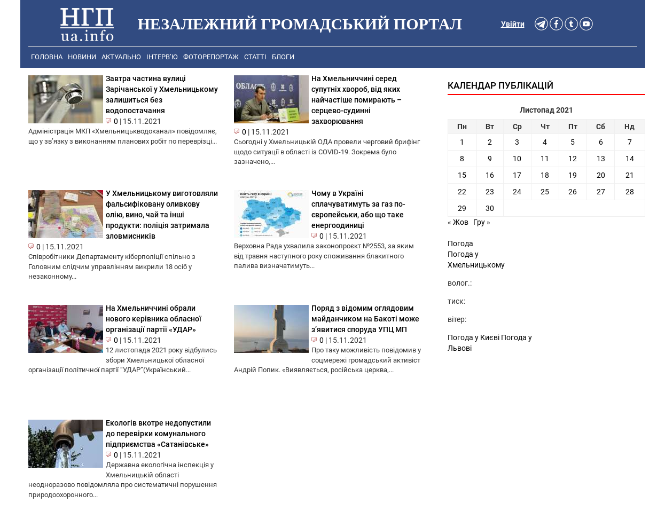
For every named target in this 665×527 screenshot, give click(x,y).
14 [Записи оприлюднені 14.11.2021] (629, 158)
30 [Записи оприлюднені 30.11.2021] (490, 208)
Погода (460, 243)
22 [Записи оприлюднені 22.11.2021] (462, 191)
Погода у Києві (473, 337)
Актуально (121, 57)
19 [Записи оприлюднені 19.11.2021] (572, 175)
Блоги (283, 57)
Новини (82, 57)
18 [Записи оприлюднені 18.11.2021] (545, 175)
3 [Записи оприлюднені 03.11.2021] (517, 142)
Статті (255, 57)
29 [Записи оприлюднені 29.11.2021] (462, 208)
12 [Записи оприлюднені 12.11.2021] (572, 158)
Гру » (481, 222)
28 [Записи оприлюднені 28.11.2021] (629, 191)
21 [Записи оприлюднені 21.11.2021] (629, 175)
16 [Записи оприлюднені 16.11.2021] (490, 175)
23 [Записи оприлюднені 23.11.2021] (490, 191)
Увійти (513, 24)
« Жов (458, 222)
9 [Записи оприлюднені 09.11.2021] (490, 158)
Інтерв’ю (162, 57)
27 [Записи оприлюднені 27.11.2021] (601, 191)
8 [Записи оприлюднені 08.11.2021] (462, 158)
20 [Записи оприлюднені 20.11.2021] (601, 175)
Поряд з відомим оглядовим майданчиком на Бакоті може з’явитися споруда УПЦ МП (365, 319)
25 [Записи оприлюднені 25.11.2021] (545, 191)
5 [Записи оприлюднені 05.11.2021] (572, 142)
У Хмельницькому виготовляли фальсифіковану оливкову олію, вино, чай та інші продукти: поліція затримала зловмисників (162, 214)
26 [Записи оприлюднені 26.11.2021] (572, 191)
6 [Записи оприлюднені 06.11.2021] (601, 142)
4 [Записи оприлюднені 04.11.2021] (545, 142)
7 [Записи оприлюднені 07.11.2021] (630, 142)
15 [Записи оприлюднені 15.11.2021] (462, 175)
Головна (46, 57)
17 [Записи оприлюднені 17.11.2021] (517, 175)
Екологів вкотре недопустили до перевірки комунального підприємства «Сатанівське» (158, 434)
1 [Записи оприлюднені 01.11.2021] (462, 142)
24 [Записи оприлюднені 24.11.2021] (517, 191)
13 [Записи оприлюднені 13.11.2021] (601, 158)
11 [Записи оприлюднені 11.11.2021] (545, 158)
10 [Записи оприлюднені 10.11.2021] (517, 158)
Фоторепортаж (211, 57)
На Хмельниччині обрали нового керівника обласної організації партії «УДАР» (153, 319)
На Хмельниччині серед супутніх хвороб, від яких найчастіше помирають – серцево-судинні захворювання (356, 99)
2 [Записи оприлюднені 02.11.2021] (490, 142)
